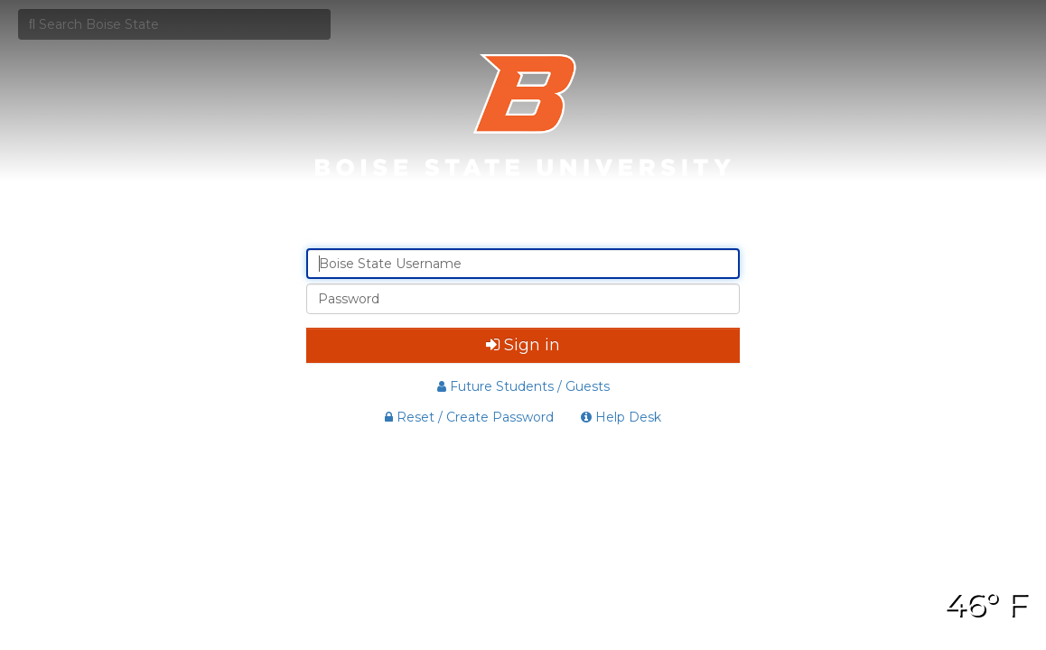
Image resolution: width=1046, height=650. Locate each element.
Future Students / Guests (523, 386)
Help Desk (621, 417)
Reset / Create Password (469, 417)
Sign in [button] (523, 345)
